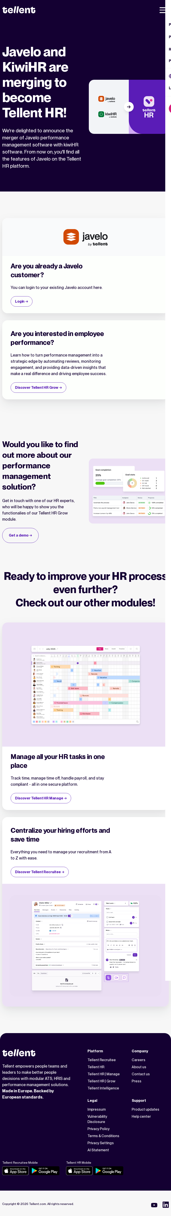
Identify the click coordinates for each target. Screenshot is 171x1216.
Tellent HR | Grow (101, 1081)
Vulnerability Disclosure (97, 1119)
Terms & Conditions (103, 1136)
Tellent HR (95, 1067)
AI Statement (98, 1150)
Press (136, 1081)
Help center (141, 1116)
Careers (138, 1060)
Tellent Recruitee (101, 1060)
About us (139, 1067)
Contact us (141, 1074)
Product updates (145, 1109)
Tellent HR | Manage (103, 1074)
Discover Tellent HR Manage (39, 798)
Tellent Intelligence (103, 1088)
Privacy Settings (100, 1143)
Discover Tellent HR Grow (36, 387)
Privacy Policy (98, 1129)
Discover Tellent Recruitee (38, 872)
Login (20, 301)
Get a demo (18, 535)
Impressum (96, 1109)
